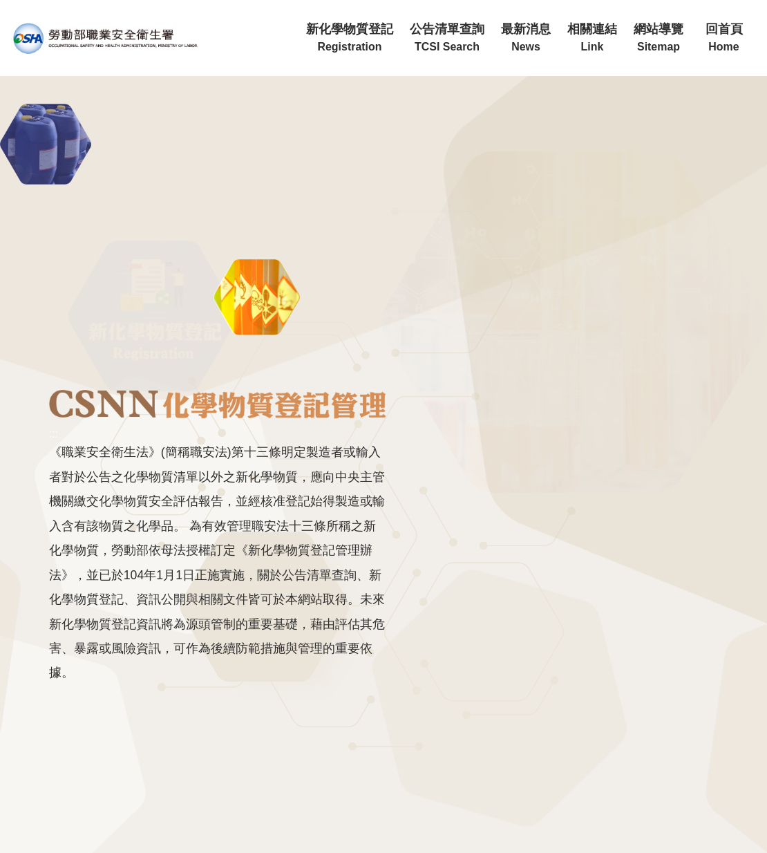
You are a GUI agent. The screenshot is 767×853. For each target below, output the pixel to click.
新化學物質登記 (349, 37)
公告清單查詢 (447, 37)
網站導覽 (658, 37)
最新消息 (526, 37)
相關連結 (592, 37)
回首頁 (724, 37)
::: (293, 6)
